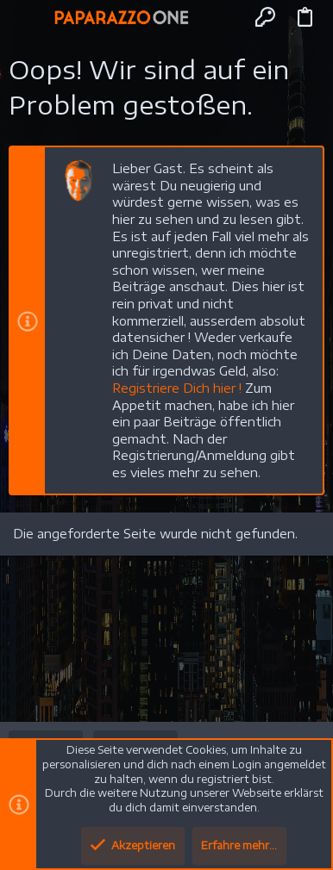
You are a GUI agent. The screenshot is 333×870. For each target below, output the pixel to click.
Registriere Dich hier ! (177, 388)
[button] (29, 17)
